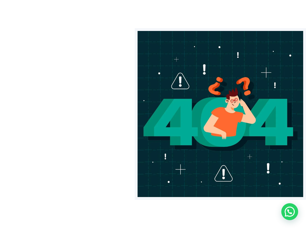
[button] (289, 211)
